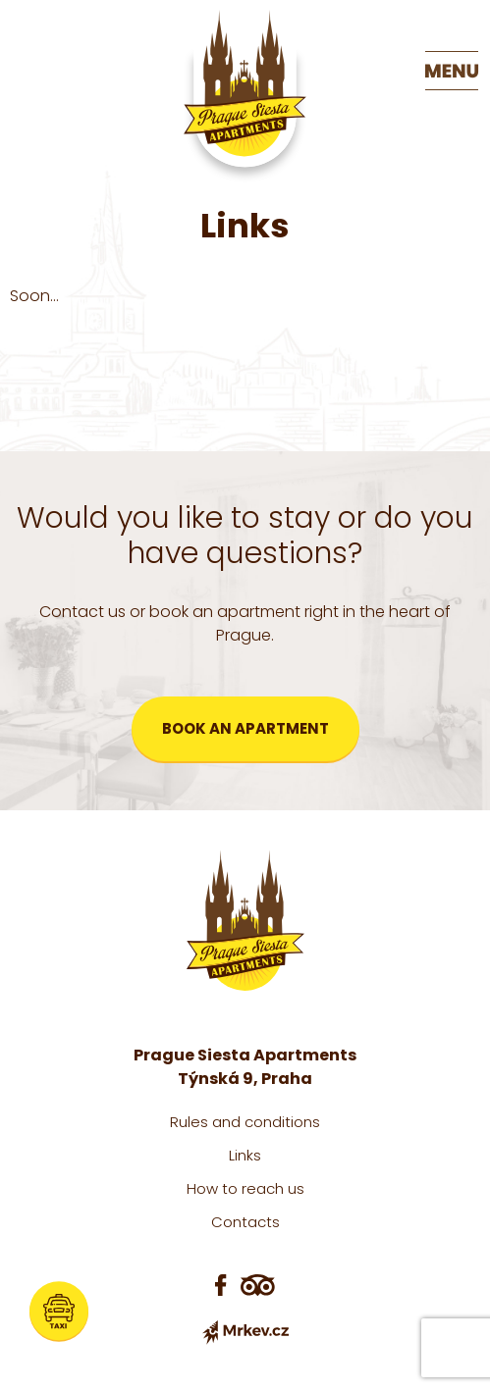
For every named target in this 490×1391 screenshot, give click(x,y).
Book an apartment (245, 728)
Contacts (245, 1221)
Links (245, 1155)
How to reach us (245, 1188)
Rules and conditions (245, 1121)
